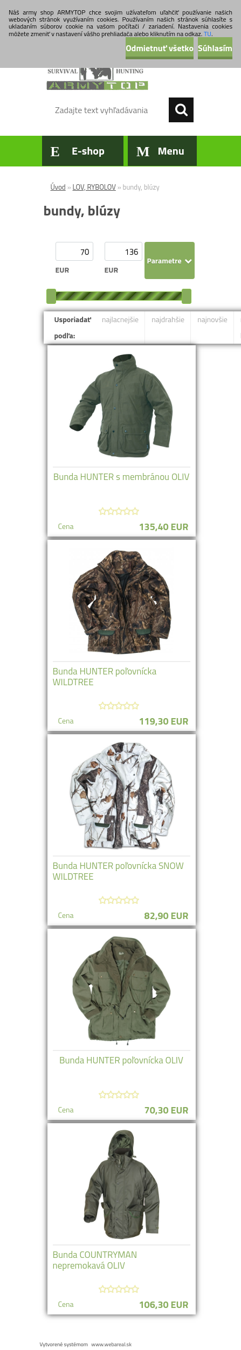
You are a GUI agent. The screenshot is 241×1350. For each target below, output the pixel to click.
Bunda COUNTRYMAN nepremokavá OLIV (95, 1260)
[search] (181, 110)
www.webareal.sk (111, 1344)
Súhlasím (215, 47)
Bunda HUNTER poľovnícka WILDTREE (105, 676)
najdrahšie (168, 319)
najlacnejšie (120, 319)
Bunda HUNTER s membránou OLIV (121, 476)
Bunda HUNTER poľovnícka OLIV (121, 1060)
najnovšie (212, 319)
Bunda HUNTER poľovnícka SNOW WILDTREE (118, 871)
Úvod (58, 187)
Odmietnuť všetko (160, 47)
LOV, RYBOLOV (94, 187)
